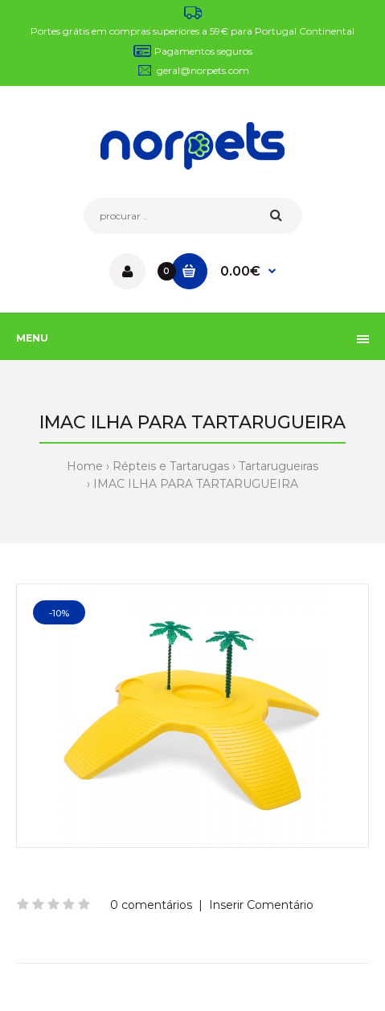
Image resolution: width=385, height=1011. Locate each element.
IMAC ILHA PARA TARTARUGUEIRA (195, 484)
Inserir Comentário (261, 905)
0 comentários (151, 905)
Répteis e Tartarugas (171, 466)
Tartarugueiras (278, 466)
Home (85, 466)
